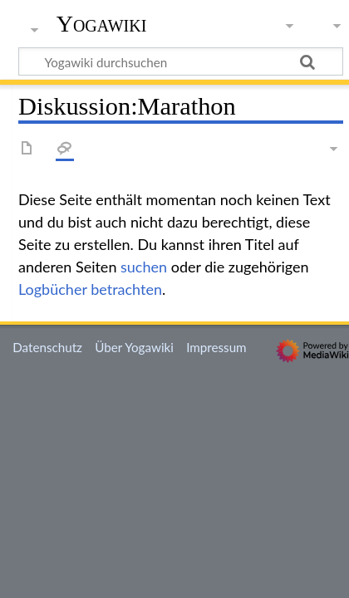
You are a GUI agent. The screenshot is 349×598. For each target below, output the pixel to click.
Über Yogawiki (134, 347)
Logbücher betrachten (90, 289)
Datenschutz (47, 347)
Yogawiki (102, 24)
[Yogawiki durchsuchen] (180, 61)
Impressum (216, 347)
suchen (143, 266)
